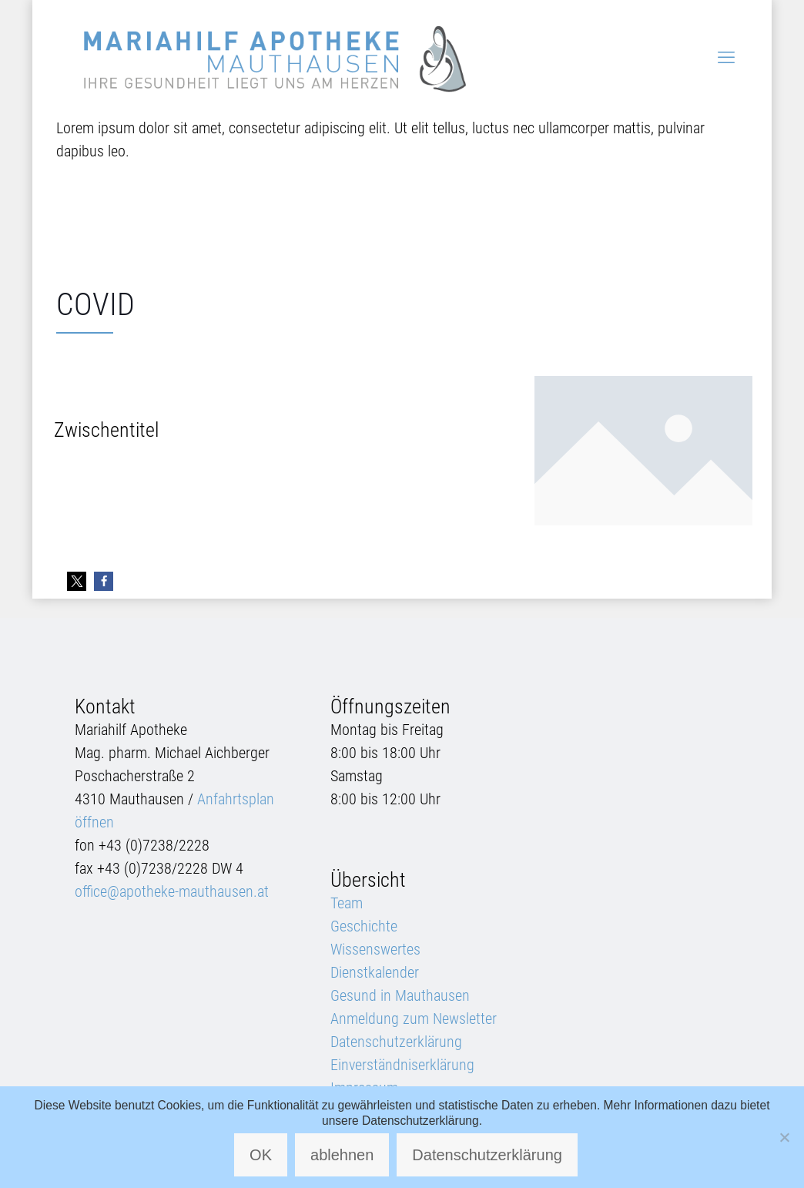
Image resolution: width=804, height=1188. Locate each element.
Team (346, 903)
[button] (76, 581)
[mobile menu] (726, 58)
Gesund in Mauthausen (400, 995)
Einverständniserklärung (402, 1064)
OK (261, 1154)
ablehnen (342, 1154)
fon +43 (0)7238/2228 (142, 845)
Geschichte (363, 926)
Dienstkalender (374, 972)
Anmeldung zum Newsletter (413, 1018)
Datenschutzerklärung (396, 1041)
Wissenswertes (375, 949)
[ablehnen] (784, 1137)
